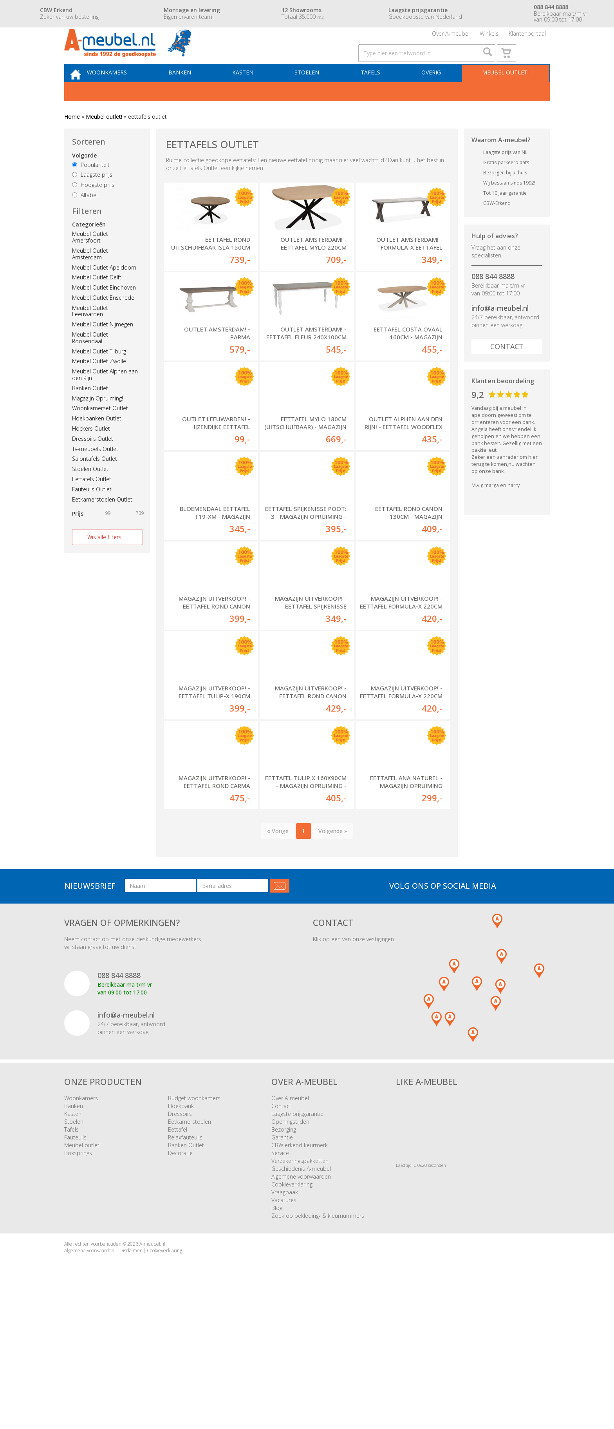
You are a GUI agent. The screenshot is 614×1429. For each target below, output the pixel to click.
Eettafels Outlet (91, 501)
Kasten (254, 92)
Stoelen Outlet (90, 491)
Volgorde (84, 177)
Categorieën (89, 246)
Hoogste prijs (93, 207)
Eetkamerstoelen (189, 1253)
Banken (194, 92)
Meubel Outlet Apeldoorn (104, 289)
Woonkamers (125, 92)
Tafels (375, 92)
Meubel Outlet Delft (96, 299)
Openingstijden (290, 1253)
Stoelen (315, 92)
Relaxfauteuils (185, 1269)
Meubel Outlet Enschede (103, 320)
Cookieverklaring (291, 1316)
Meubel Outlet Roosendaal (90, 360)
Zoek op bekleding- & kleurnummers (317, 1347)
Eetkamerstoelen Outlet (102, 521)
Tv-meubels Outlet (95, 471)
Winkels (489, 37)
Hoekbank (181, 1238)
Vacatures (283, 1332)
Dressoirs (180, 1246)
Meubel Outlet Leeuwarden (90, 333)
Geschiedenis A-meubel (301, 1300)
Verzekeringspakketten (300, 1293)
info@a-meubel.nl (500, 330)
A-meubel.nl (152, 1376)
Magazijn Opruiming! (97, 420)
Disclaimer (130, 1382)
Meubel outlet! (503, 92)
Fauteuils (75, 1269)
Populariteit (91, 187)
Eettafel (177, 1261)
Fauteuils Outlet (92, 511)
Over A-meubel (451, 37)
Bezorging (283, 1261)
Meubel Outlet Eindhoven (104, 309)
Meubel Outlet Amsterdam (90, 276)
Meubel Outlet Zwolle (99, 383)
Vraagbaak (284, 1324)
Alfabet (85, 217)
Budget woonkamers (194, 1230)
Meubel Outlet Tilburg (99, 373)
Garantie (282, 1269)
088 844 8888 (493, 298)
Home (72, 139)
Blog (276, 1340)
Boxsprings (78, 1285)
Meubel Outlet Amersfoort (90, 259)
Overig (432, 92)
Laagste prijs (92, 197)
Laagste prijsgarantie (297, 1246)
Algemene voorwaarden (301, 1308)
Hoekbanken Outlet (96, 440)
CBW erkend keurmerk (299, 1277)
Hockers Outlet (91, 451)
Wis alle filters (104, 559)
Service (280, 1285)
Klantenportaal (527, 37)
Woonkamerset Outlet (100, 430)
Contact (507, 368)
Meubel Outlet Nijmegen (102, 346)
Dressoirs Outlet (92, 461)
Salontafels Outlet (94, 481)
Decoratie (180, 1285)
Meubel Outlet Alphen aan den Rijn (105, 397)
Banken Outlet (90, 410)
